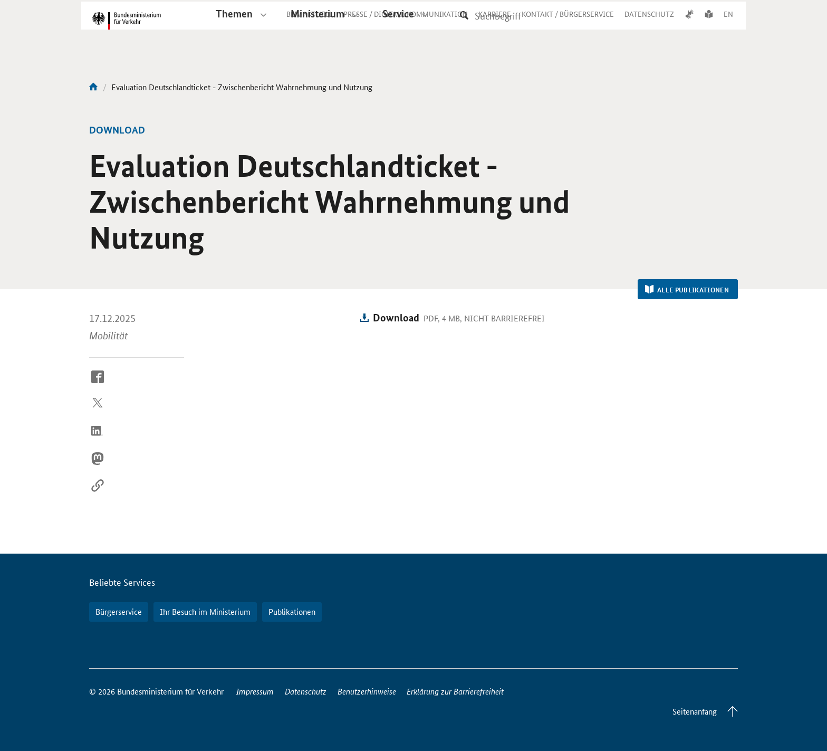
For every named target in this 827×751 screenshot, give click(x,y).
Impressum (255, 691)
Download (396, 317)
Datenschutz (305, 691)
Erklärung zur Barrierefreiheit (455, 691)
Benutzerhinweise (367, 691)
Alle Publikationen (687, 289)
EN (728, 23)
